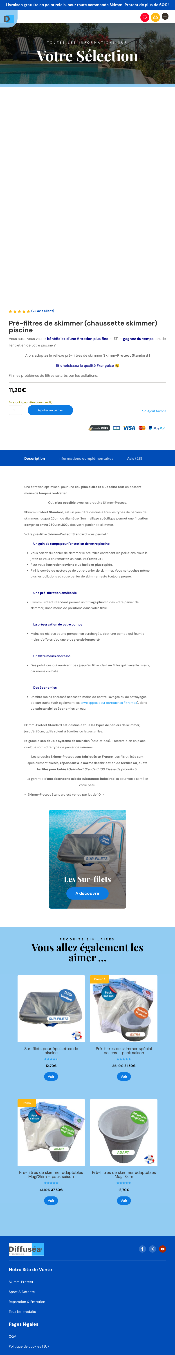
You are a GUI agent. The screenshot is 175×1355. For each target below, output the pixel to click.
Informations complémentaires (86, 458)
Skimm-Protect (21, 1276)
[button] (154, 411)
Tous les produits (22, 1305)
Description (34, 458)
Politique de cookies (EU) (29, 1340)
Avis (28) (134, 458)
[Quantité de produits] (15, 411)
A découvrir (87, 893)
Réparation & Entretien (27, 1295)
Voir (51, 1076)
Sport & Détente (22, 1285)
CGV (12, 1330)
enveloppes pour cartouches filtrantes (109, 703)
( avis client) (42, 311)
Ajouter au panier (52, 410)
